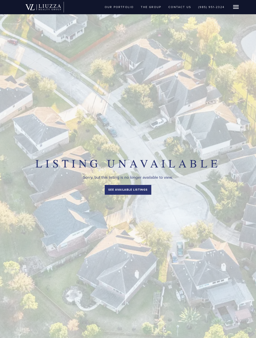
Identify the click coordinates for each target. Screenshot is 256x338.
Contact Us (179, 7)
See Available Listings (128, 190)
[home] (43, 7)
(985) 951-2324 (211, 7)
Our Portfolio (119, 7)
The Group (151, 7)
